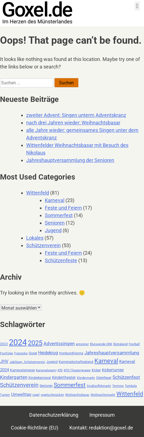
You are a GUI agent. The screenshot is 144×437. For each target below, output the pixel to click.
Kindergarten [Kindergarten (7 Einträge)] (13, 377)
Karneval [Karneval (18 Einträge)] (106, 360)
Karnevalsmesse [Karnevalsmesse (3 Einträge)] (22, 370)
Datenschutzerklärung (53, 415)
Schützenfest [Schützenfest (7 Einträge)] (126, 377)
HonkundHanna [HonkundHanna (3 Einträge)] (71, 353)
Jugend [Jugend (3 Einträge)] (52, 362)
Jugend (53, 230)
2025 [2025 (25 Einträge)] (35, 343)
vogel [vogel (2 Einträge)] (36, 395)
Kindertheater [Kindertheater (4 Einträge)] (64, 377)
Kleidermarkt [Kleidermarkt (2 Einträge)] (86, 378)
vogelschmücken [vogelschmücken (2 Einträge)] (52, 395)
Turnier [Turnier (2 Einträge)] (5, 395)
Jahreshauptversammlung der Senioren (70, 160)
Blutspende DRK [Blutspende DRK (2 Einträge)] (101, 344)
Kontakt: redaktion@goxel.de (101, 428)
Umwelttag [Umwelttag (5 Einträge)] (21, 394)
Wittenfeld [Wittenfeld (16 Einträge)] (129, 393)
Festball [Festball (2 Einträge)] (134, 344)
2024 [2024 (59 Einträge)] (18, 342)
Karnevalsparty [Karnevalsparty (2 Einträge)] (46, 370)
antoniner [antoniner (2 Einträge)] (82, 344)
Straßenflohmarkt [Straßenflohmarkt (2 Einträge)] (99, 386)
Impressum (102, 415)
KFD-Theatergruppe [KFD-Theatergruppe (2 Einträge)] (77, 370)
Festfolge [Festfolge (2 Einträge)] (6, 353)
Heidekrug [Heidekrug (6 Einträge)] (48, 352)
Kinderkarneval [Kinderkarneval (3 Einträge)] (39, 378)
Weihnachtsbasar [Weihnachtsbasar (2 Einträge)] (77, 395)
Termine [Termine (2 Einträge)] (118, 386)
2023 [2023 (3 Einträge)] (4, 344)
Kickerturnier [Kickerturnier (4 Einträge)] (113, 370)
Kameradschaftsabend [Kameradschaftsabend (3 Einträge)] (76, 362)
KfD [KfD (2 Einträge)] (60, 370)
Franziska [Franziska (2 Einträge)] (21, 353)
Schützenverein (43, 245)
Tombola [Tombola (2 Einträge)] (131, 386)
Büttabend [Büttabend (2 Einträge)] (120, 344)
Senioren (55, 223)
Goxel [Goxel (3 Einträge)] (33, 353)
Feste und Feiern (63, 208)
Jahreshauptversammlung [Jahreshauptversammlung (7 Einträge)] (111, 352)
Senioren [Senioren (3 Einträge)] (46, 386)
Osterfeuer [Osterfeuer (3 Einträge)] (103, 378)
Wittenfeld (37, 193)
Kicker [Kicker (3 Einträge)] (96, 370)
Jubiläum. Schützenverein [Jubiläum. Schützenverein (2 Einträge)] (27, 362)
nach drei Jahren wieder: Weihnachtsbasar (73, 123)
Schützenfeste (61, 260)
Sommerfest (59, 215)
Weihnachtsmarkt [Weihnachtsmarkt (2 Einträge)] (103, 395)
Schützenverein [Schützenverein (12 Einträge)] (19, 385)
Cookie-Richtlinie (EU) (34, 428)
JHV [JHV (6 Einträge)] (4, 361)
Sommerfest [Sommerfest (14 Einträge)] (70, 385)
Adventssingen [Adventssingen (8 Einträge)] (59, 343)
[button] (137, 6)
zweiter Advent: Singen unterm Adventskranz (76, 115)
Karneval (54, 200)
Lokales (34, 238)
